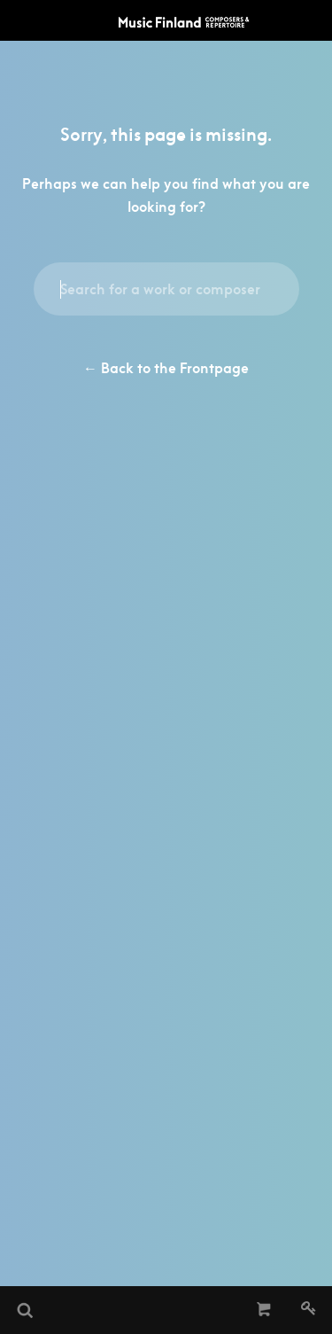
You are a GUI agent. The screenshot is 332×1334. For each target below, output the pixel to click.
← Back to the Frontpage (166, 368)
